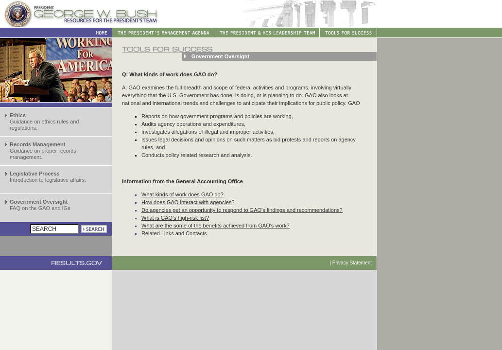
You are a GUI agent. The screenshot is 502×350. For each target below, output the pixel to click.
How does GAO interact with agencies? (187, 202)
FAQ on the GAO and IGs (40, 205)
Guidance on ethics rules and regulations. (44, 121)
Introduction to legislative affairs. (48, 177)
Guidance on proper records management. (43, 150)
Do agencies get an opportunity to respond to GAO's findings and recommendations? (242, 210)
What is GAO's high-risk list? (175, 218)
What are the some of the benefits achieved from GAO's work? (215, 225)
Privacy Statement (352, 262)
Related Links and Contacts (174, 233)
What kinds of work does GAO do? (182, 194)
